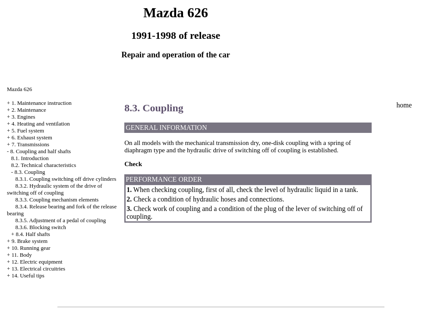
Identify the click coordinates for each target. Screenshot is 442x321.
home (404, 105)
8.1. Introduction (30, 158)
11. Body (22, 255)
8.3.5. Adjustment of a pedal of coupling (61, 220)
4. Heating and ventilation (41, 123)
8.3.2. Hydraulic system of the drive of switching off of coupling (54, 189)
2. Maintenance (29, 110)
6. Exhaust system (32, 137)
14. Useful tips (28, 275)
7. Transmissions (30, 144)
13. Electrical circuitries (39, 268)
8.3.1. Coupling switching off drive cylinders (66, 179)
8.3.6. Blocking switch (41, 227)
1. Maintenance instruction (42, 103)
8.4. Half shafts (33, 234)
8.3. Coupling (29, 172)
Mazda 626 (19, 89)
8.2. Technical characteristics (43, 165)
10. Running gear (31, 248)
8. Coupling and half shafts (40, 151)
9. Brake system (29, 241)
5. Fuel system (28, 130)
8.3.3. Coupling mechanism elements (57, 199)
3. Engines (23, 116)
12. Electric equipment (37, 261)
